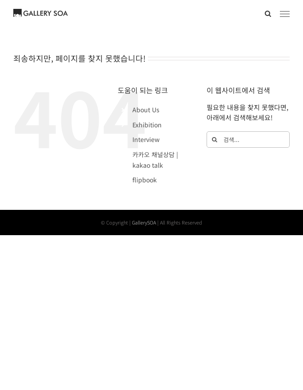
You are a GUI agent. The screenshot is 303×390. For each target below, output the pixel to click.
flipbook (144, 179)
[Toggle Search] (268, 13)
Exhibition (147, 124)
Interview (145, 139)
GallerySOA (144, 222)
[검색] (215, 139)
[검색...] (248, 139)
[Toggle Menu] (285, 14)
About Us (145, 109)
